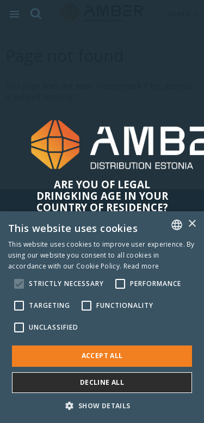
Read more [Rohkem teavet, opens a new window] (141, 266)
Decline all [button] (102, 382)
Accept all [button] (102, 355)
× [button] (192, 224)
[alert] (102, 317)
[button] (101, 405)
